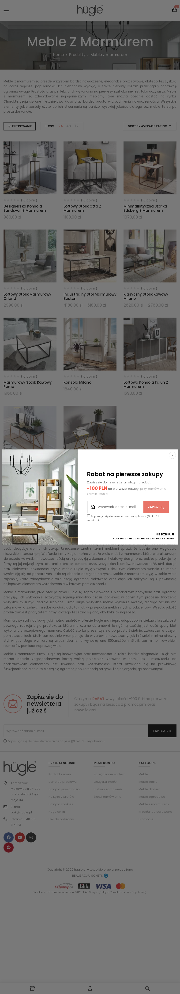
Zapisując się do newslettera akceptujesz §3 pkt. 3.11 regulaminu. (123, 518)
